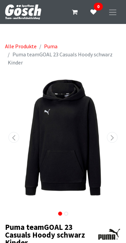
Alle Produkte (21, 46)
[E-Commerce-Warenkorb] (74, 12)
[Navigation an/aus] (112, 12)
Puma (50, 46)
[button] (14, 137)
